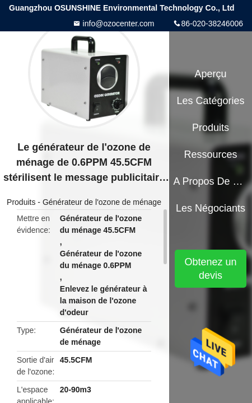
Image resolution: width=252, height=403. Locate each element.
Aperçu (211, 73)
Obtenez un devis (211, 268)
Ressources (210, 154)
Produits (21, 202)
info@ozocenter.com (118, 23)
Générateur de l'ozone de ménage (102, 202)
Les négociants (210, 208)
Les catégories (211, 100)
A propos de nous (210, 181)
